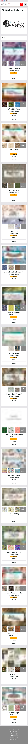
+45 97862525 (14, 737)
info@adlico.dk (14, 739)
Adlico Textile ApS (14, 730)
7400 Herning (14, 735)
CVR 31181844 (14, 732)
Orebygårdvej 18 (14, 734)
